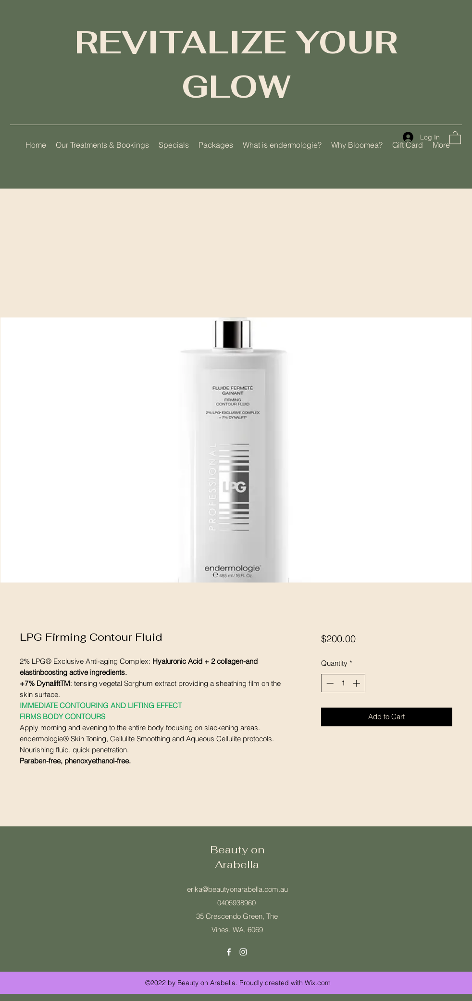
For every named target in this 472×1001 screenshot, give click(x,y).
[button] (455, 137)
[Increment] (357, 683)
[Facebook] (229, 952)
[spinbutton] (343, 683)
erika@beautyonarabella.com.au (237, 889)
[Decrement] (329, 683)
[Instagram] (243, 952)
